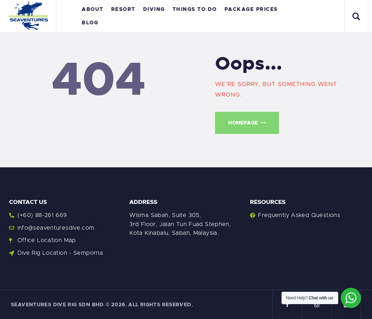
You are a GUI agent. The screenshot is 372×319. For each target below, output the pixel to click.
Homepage (243, 122)
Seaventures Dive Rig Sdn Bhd (57, 304)
